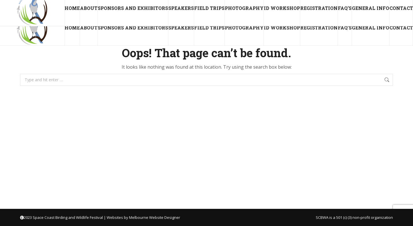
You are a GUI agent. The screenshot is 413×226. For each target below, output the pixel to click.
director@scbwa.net (29, 5)
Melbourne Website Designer (154, 217)
